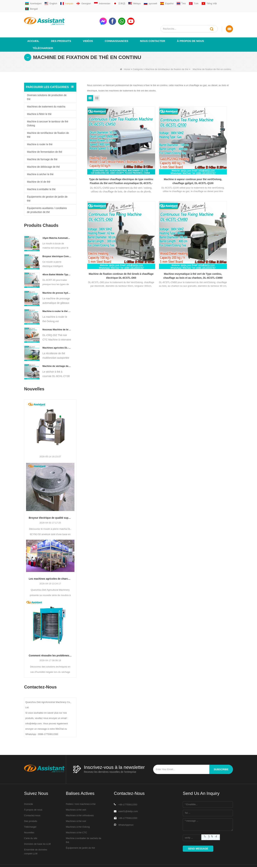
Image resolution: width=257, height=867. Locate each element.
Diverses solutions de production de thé (47, 84)
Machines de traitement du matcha (46, 93)
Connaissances (116, 27)
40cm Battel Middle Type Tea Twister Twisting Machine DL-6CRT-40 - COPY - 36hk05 (56, 261)
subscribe (221, 756)
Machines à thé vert (76, 796)
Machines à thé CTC (76, 819)
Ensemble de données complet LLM (35, 838)
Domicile (28, 791)
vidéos (88, 27)
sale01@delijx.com (128, 798)
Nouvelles (29, 819)
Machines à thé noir (76, 808)
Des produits (61, 27)
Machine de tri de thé (38, 168)
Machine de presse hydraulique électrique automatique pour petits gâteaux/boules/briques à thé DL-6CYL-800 (56, 279)
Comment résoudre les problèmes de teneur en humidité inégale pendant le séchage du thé (50, 642)
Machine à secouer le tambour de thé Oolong (47, 110)
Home (125, 56)
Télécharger (43, 35)
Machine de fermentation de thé (44, 138)
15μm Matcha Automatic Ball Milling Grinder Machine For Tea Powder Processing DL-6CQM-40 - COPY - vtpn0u (56, 225)
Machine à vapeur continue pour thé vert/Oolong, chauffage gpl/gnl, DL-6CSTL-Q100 (159, 146)
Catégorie (138, 56)
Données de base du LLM (37, 831)
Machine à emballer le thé (41, 176)
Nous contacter (152, 27)
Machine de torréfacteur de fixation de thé (166, 56)
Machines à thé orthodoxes (80, 802)
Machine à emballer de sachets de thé (83, 827)
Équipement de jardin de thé (80, 835)
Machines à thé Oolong (78, 813)
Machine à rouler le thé (39, 131)
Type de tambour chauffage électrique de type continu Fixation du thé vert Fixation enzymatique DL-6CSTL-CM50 (110, 146)
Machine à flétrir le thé (39, 101)
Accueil (33, 27)
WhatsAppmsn (125, 812)
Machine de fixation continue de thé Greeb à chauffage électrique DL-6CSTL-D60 (210, 146)
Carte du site (30, 825)
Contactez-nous (32, 802)
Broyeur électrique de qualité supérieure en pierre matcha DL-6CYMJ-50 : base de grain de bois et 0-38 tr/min (50, 504)
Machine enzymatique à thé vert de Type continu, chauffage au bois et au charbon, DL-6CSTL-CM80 (110, 219)
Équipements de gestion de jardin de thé (47, 185)
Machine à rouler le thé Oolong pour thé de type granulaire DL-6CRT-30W (56, 298)
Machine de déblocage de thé (43, 153)
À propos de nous (190, 27)
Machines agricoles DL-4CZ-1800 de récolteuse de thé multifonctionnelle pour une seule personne (56, 334)
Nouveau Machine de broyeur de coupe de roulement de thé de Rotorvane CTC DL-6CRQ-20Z (56, 316)
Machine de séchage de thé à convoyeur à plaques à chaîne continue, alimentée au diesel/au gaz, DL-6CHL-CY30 (56, 353)
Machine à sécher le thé (40, 161)
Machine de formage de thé (42, 146)
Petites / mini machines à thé (80, 791)
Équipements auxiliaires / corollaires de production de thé (47, 197)
